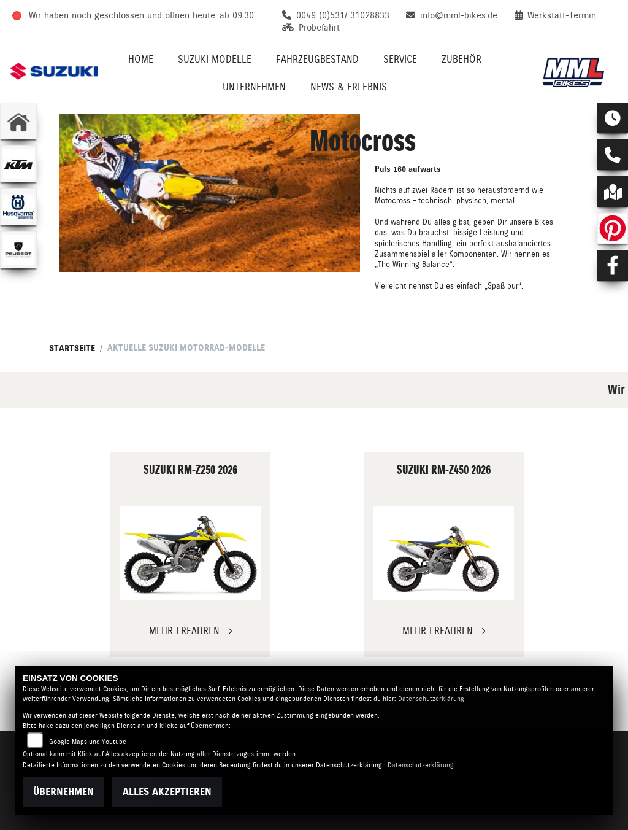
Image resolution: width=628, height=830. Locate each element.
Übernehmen (63, 791)
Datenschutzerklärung (431, 699)
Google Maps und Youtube (87, 742)
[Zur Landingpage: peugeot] (18, 249)
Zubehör (461, 59)
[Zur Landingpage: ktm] (18, 163)
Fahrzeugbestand (317, 59)
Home (140, 59)
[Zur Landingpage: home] (18, 121)
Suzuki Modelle (214, 59)
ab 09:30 (237, 15)
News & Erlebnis (348, 87)
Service (400, 59)
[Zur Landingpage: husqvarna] (18, 206)
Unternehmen (254, 87)
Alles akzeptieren (167, 791)
